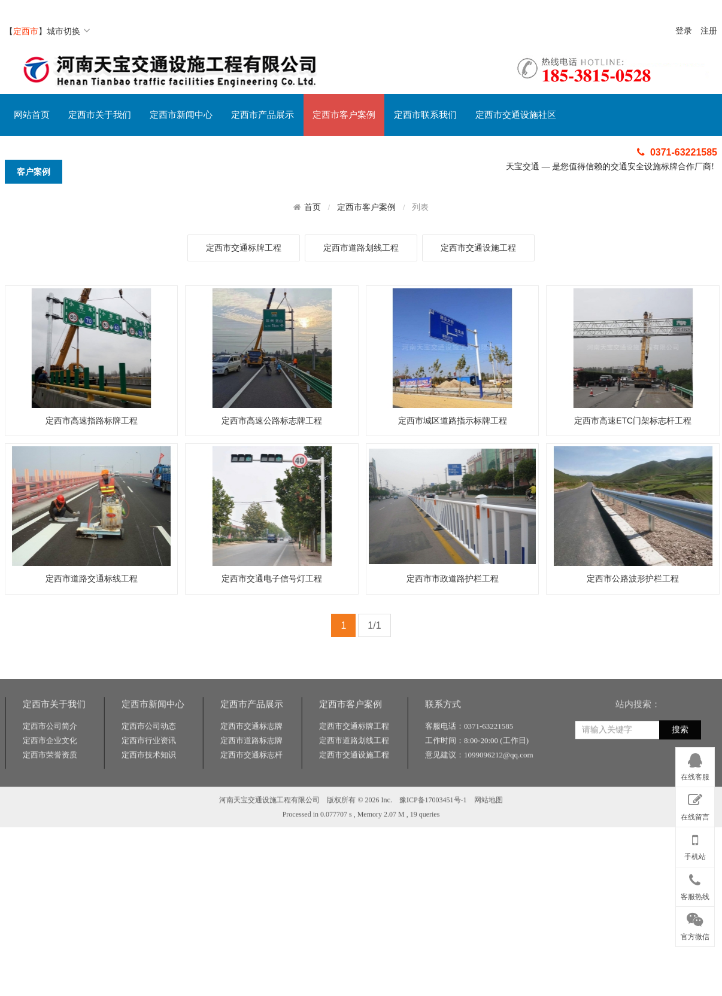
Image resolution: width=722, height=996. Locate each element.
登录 (683, 30)
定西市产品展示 (262, 115)
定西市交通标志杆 (251, 804)
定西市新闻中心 (181, 115)
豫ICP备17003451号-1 (433, 849)
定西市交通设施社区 (515, 115)
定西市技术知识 (149, 804)
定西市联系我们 (425, 115)
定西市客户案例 (344, 115)
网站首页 (32, 115)
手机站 (695, 845)
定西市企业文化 (50, 789)
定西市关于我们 (99, 115)
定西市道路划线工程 (361, 247)
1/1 (374, 625)
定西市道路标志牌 (251, 789)
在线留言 (695, 804)
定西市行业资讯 (149, 789)
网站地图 (488, 849)
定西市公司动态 (149, 775)
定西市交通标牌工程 (243, 247)
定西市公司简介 (50, 775)
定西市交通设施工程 (478, 247)
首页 (312, 207)
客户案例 (33, 171)
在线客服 (695, 765)
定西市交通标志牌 (251, 775)
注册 (708, 30)
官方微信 (695, 924)
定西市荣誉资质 (50, 804)
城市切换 (68, 31)
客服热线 (695, 885)
